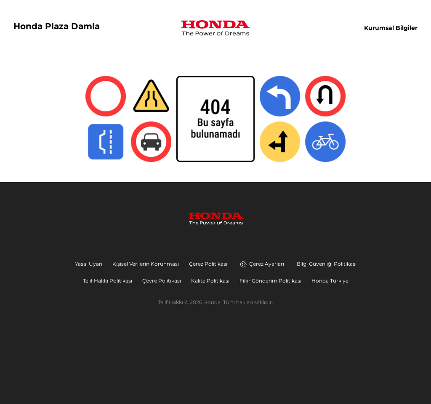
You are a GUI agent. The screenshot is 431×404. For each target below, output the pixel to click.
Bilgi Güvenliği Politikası (327, 264)
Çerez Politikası (208, 264)
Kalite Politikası (210, 280)
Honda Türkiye (330, 280)
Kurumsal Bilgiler (391, 28)
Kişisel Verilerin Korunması (145, 264)
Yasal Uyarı (88, 264)
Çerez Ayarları (262, 264)
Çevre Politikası (161, 280)
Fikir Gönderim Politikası (270, 280)
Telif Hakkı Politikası (107, 280)
